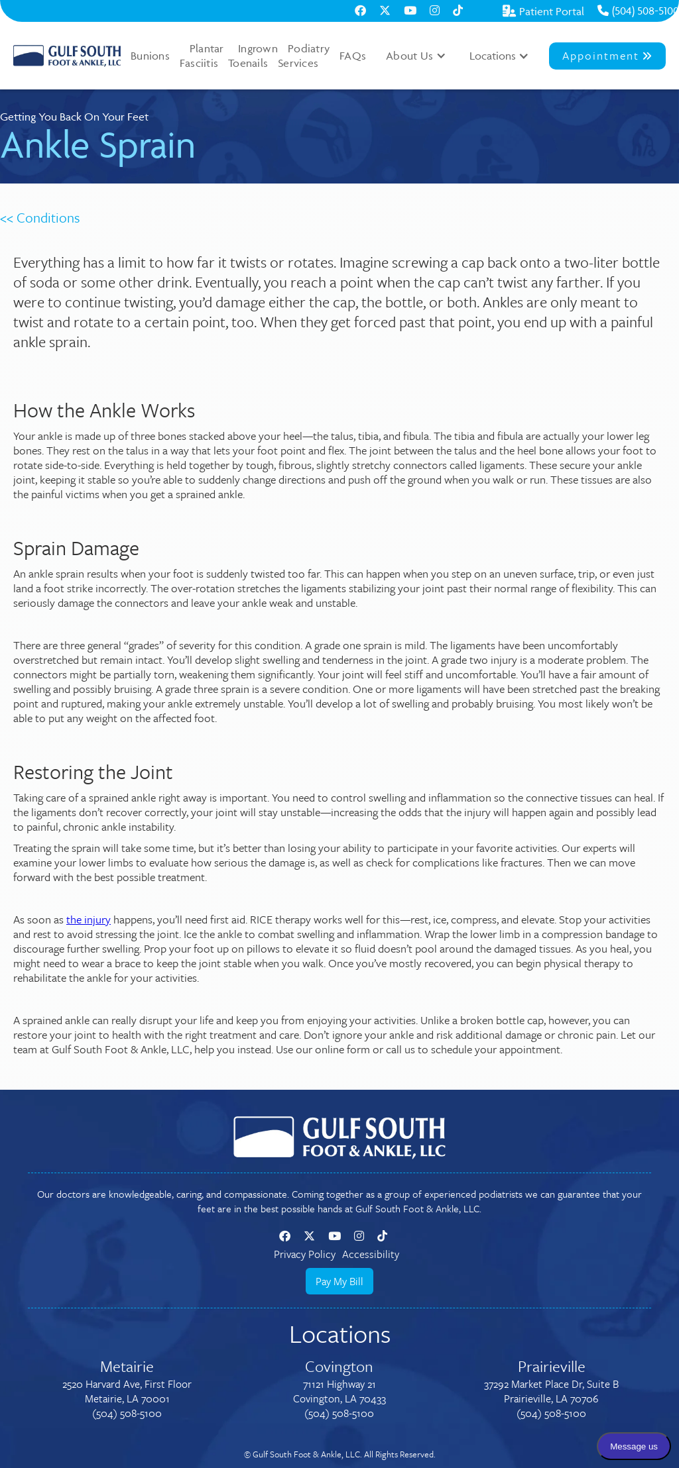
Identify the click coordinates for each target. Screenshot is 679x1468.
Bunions (150, 55)
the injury (88, 919)
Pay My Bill (339, 1281)
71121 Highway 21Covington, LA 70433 (339, 1391)
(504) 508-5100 (638, 10)
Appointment (607, 55)
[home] (67, 55)
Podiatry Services (304, 56)
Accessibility (370, 1254)
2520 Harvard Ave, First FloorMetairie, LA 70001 (127, 1391)
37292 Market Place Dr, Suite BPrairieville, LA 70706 (551, 1391)
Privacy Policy (305, 1254)
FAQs (353, 55)
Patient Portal (543, 11)
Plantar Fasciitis (202, 56)
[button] (416, 56)
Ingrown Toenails (253, 56)
